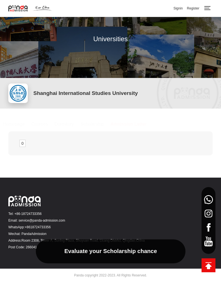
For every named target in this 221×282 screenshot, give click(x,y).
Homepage (19, 124)
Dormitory (69, 124)
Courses (45, 124)
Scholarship (97, 124)
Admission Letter (134, 124)
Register (193, 8)
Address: (14, 240)
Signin (178, 8)
